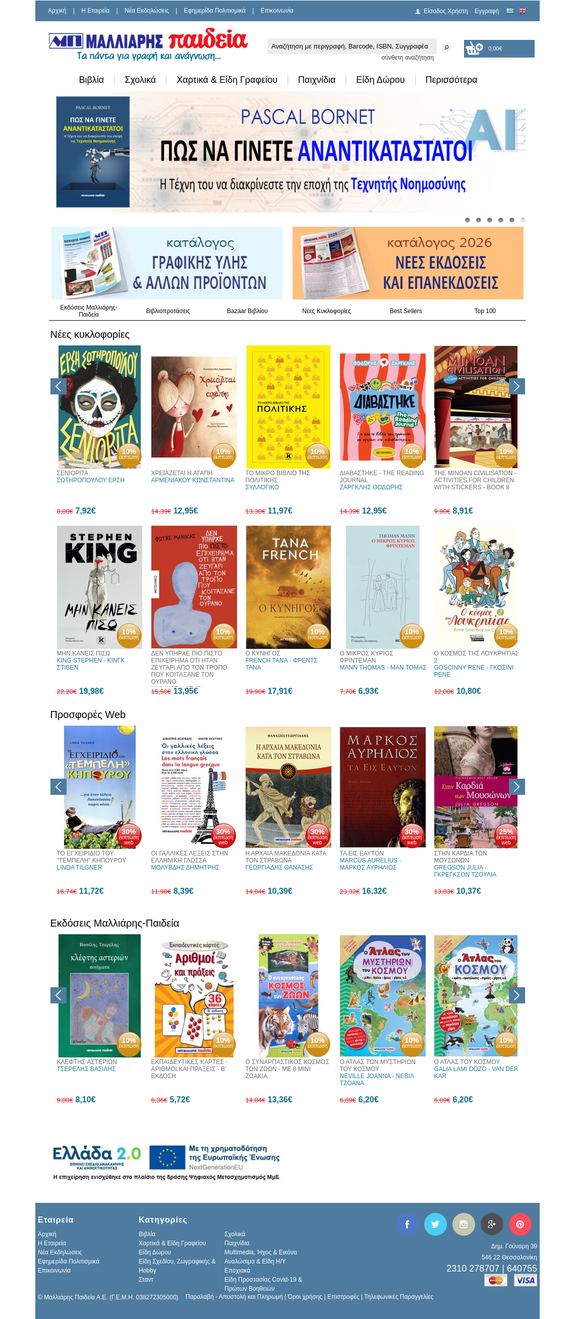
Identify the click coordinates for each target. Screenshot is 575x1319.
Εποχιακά (237, 1270)
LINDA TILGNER (79, 867)
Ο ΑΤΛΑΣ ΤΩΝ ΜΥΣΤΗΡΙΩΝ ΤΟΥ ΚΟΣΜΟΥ (378, 1065)
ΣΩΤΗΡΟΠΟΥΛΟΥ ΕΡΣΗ (91, 480)
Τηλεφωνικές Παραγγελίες (398, 1296)
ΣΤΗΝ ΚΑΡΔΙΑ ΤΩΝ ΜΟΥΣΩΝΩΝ (460, 857)
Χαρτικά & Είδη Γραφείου (227, 80)
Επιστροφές (343, 1296)
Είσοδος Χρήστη (446, 11)
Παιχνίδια (316, 80)
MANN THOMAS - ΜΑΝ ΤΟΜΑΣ (383, 667)
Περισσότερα (452, 80)
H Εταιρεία (95, 10)
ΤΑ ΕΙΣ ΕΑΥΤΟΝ (362, 853)
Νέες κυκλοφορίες (90, 334)
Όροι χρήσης (305, 1296)
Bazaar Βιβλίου (247, 311)
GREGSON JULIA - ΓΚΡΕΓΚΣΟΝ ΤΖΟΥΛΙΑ (465, 871)
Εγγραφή (487, 11)
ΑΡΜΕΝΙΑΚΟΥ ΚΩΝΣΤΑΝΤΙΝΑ (193, 480)
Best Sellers (406, 311)
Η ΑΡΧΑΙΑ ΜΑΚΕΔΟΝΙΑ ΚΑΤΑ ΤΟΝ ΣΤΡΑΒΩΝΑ (286, 857)
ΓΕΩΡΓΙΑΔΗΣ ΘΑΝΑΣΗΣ (279, 867)
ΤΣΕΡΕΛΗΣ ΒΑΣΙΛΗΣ (86, 1069)
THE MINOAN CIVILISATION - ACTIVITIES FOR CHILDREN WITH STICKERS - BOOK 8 (475, 480)
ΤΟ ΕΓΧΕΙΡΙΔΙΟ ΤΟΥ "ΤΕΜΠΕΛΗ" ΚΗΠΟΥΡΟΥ (92, 857)
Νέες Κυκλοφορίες (326, 311)
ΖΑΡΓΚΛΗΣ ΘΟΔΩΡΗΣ (371, 487)
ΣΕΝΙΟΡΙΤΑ (73, 473)
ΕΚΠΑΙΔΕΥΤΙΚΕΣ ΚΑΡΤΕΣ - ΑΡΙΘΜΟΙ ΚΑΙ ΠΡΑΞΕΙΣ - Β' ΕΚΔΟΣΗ (189, 1069)
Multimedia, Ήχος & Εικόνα (260, 1252)
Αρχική (57, 10)
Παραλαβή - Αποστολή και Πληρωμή (234, 1296)
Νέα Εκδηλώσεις (147, 10)
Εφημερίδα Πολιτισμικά (215, 10)
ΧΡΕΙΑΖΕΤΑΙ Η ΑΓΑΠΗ (182, 473)
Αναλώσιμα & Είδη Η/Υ (255, 1261)
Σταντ (146, 1279)
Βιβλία (91, 80)
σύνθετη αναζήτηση (407, 57)
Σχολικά (140, 80)
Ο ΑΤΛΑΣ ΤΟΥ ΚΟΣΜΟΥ (467, 1062)
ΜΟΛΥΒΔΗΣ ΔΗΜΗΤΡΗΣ (185, 867)
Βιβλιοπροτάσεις (168, 311)
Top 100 (485, 311)
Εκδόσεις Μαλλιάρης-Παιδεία (89, 311)
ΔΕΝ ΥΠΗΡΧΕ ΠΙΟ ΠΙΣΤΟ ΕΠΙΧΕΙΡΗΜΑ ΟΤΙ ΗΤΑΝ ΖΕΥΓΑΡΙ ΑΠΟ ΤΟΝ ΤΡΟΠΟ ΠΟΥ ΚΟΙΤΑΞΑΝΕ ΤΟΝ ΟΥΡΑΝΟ (189, 667)
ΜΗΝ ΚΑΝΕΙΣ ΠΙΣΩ (83, 653)
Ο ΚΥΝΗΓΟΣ (263, 653)
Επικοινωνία (277, 10)
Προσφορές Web (88, 714)
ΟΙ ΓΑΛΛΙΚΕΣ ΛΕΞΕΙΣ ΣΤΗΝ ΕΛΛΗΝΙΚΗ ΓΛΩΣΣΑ (189, 857)
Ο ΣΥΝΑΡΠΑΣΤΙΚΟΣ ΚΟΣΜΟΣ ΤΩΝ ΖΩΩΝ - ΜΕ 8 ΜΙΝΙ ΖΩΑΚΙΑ (287, 1069)
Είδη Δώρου (380, 80)
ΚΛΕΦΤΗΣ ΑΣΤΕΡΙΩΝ (87, 1062)
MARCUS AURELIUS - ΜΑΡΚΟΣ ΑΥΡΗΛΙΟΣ (370, 864)
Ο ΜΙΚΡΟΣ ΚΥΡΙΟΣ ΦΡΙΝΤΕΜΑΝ (366, 657)
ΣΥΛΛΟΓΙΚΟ (262, 487)
